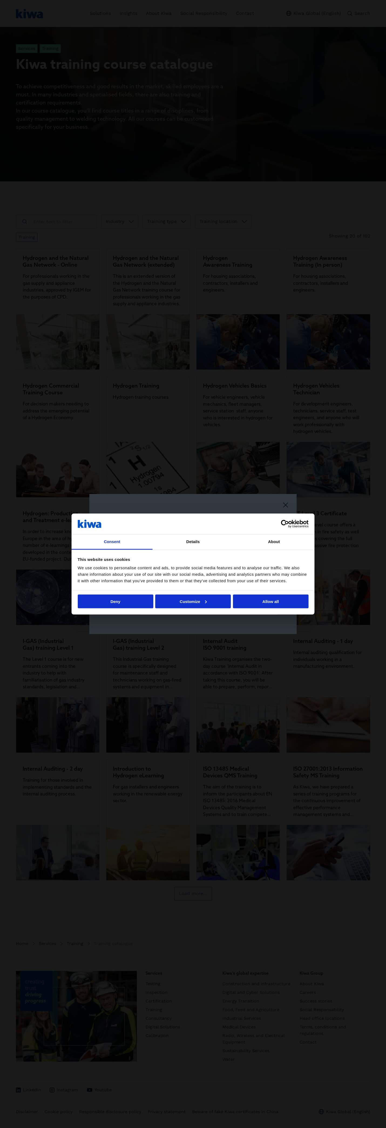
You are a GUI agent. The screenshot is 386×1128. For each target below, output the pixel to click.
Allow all (270, 601)
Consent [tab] (112, 541)
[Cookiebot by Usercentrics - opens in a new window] (285, 524)
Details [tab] (193, 541)
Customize (193, 601)
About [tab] (274, 541)
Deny (115, 601)
